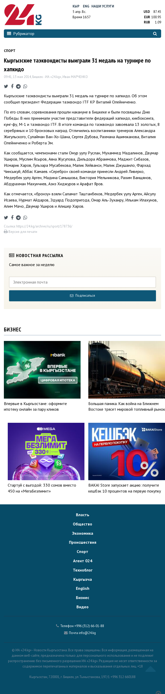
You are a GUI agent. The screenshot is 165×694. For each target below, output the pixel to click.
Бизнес (82, 597)
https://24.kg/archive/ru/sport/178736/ (44, 226)
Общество (82, 523)
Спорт (82, 551)
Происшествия (82, 542)
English (82, 588)
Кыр (76, 6)
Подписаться (82, 295)
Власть (82, 514)
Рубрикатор (20, 33)
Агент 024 (82, 560)
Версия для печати (20, 232)
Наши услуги (102, 6)
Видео (82, 606)
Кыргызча (82, 579)
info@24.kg (87, 633)
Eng (86, 6)
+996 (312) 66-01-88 (89, 626)
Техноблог (82, 570)
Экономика (82, 533)
